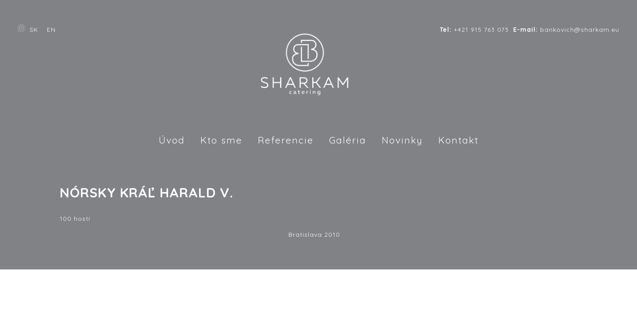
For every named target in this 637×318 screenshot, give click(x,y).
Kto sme (221, 140)
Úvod (172, 140)
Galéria (347, 140)
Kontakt (458, 140)
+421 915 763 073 (474, 30)
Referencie (286, 140)
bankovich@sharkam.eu (566, 30)
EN (51, 30)
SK (34, 30)
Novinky (402, 140)
